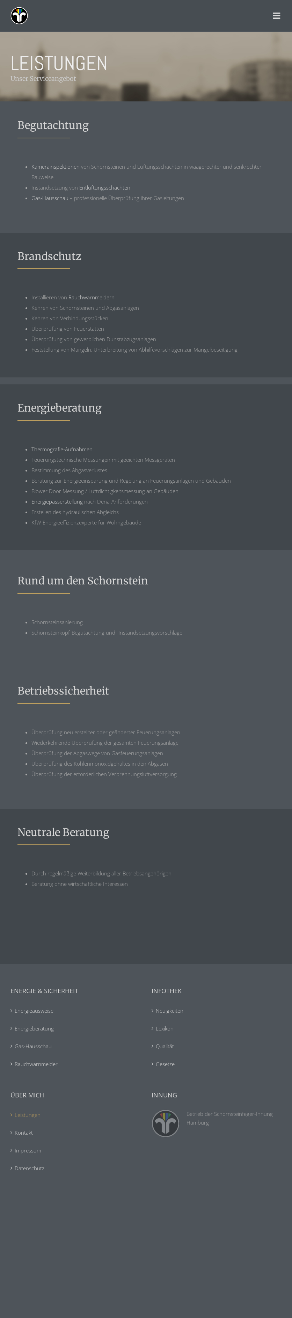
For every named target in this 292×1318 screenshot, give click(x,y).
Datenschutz (29, 1168)
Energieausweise (34, 1010)
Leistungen (28, 1114)
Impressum (28, 1150)
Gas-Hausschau (49, 197)
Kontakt (24, 1132)
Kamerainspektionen (55, 166)
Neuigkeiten (169, 1010)
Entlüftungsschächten (104, 187)
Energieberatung (34, 1028)
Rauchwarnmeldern (91, 297)
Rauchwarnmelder (36, 1063)
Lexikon (165, 1028)
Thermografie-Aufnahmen (62, 449)
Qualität (165, 1046)
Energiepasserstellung (57, 501)
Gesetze (165, 1063)
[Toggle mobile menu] (277, 15)
